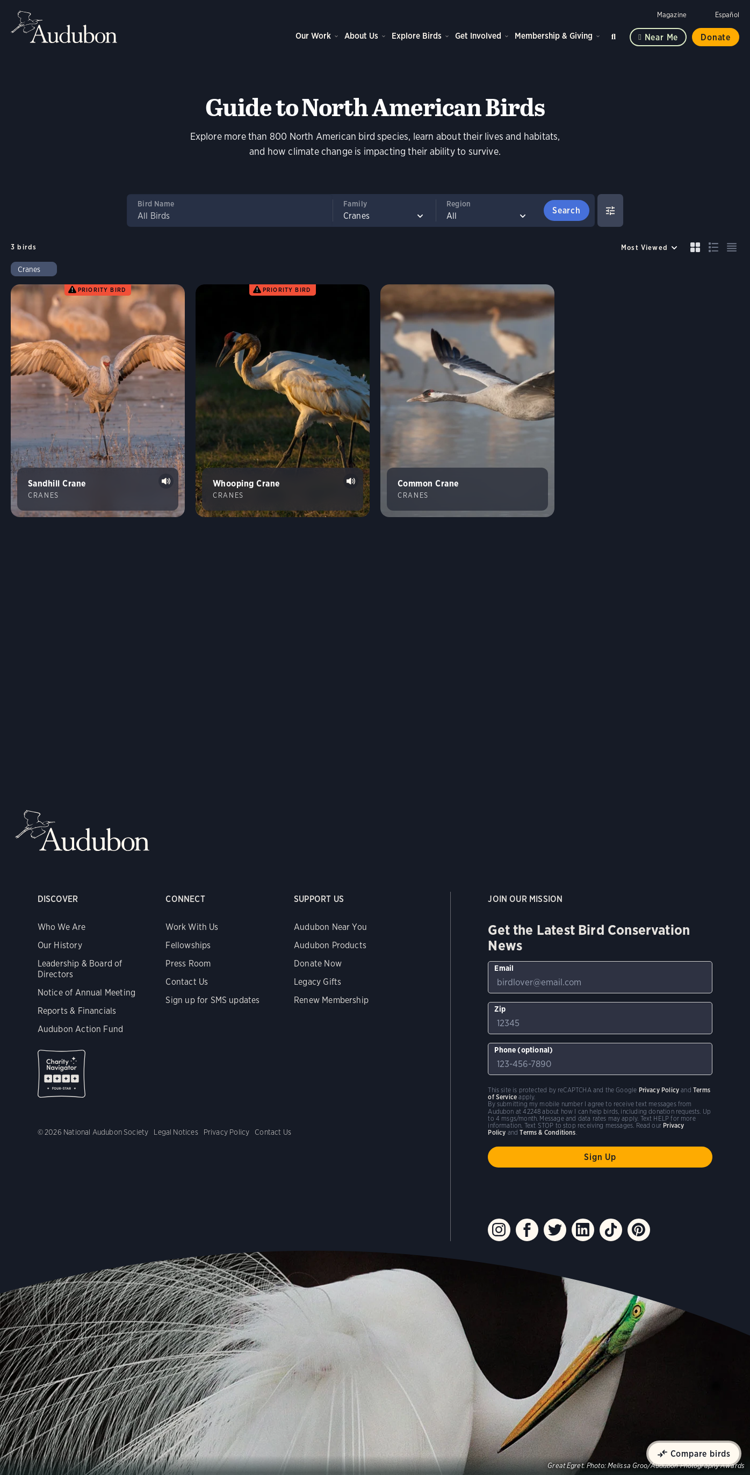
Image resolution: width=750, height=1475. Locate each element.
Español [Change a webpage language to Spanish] (727, 15)
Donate (716, 37)
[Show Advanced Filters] (610, 210)
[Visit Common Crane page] (467, 400)
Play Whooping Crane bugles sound (350, 481)
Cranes (29, 269)
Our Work (313, 36)
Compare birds (700, 1454)
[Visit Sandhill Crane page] (98, 400)
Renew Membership (331, 1000)
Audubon (64, 27)
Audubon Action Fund (80, 1029)
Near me (662, 37)
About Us (361, 36)
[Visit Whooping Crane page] (283, 400)
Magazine (672, 15)
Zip (500, 1009)
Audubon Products (330, 945)
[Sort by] (649, 247)
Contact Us (186, 982)
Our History (60, 945)
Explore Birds (417, 36)
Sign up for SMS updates (212, 1000)
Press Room (188, 963)
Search (615, 34)
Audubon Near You (330, 927)
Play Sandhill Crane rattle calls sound (166, 481)
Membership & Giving (554, 36)
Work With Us (191, 927)
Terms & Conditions (547, 1132)
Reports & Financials (77, 1011)
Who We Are (62, 927)
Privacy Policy (227, 1132)
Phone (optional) (523, 1050)
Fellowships (188, 945)
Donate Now (318, 963)
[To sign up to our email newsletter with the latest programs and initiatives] (600, 977)
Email (504, 968)
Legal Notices (176, 1132)
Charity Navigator (61, 1074)
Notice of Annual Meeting (86, 992)
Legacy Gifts (317, 982)
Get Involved (478, 36)
